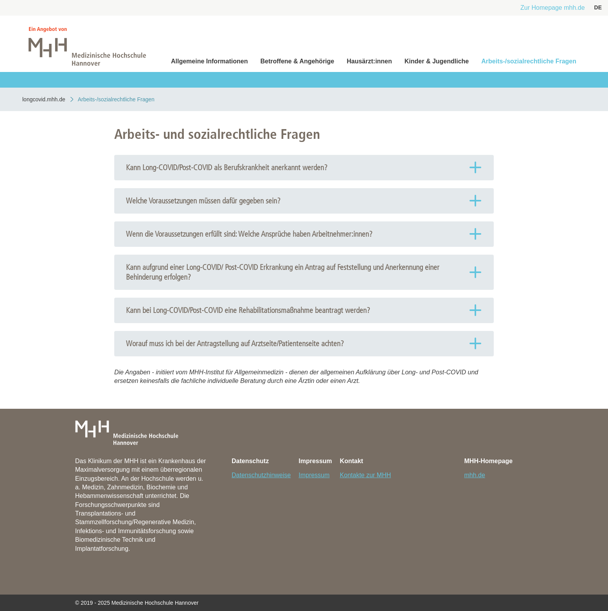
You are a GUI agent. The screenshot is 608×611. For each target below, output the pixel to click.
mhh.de (474, 475)
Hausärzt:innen (369, 61)
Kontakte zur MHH (365, 475)
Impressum (314, 475)
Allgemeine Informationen (209, 61)
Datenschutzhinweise (261, 475)
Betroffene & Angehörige (297, 61)
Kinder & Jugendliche (437, 61)
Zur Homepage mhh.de (552, 7)
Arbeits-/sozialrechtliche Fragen (528, 61)
